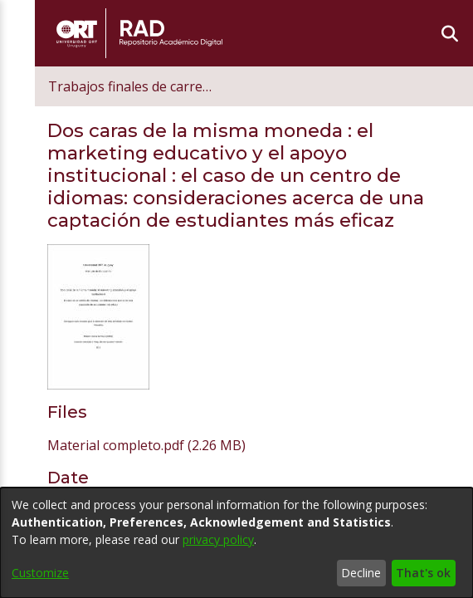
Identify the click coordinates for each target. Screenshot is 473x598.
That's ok (423, 573)
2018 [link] (73, 392)
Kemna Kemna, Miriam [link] (128, 457)
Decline (361, 573)
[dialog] (236, 543)
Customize (40, 573)
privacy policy (218, 539)
